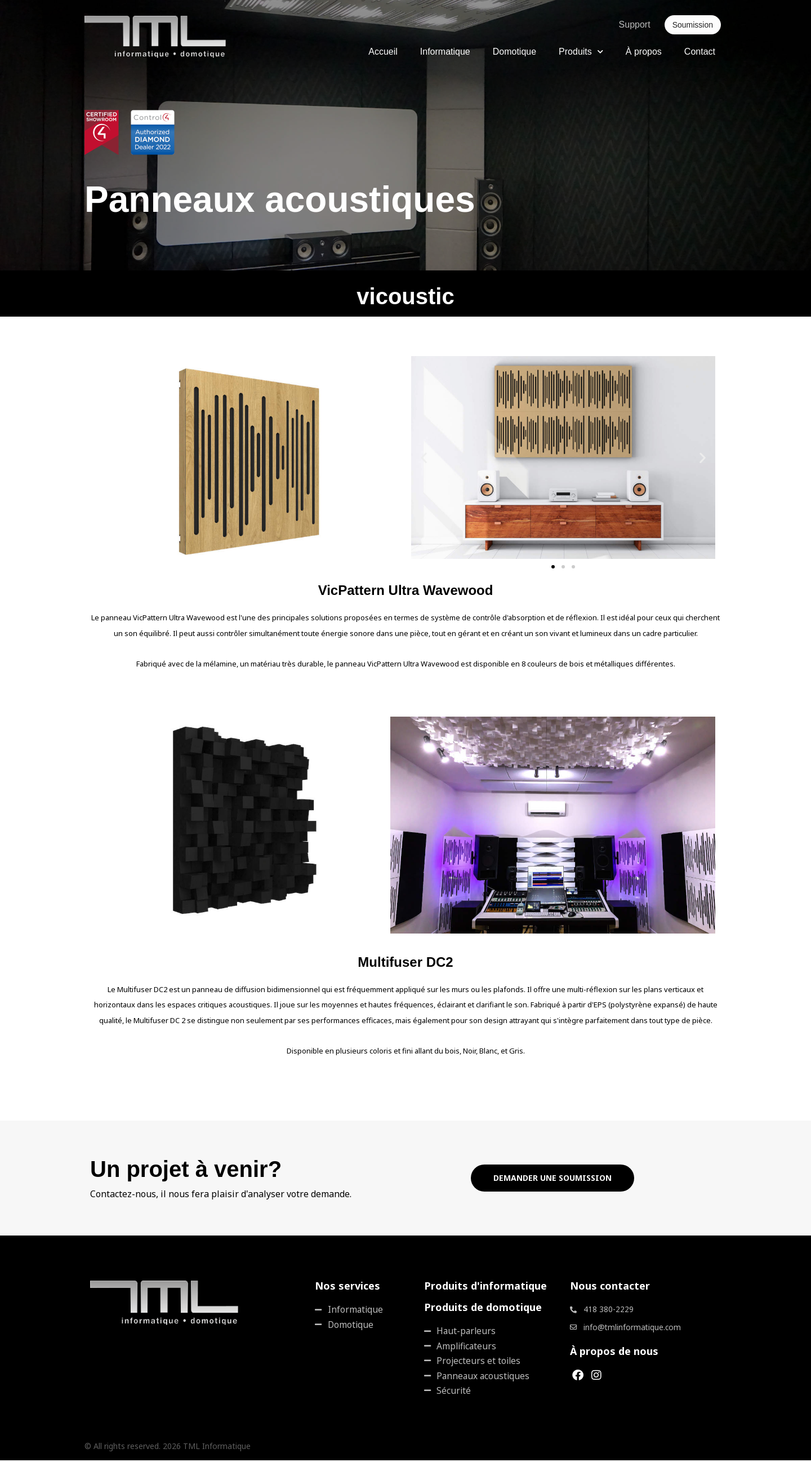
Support (634, 24)
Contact (699, 51)
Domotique (514, 51)
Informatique (445, 51)
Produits (581, 51)
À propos (644, 51)
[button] (424, 458)
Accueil (383, 51)
